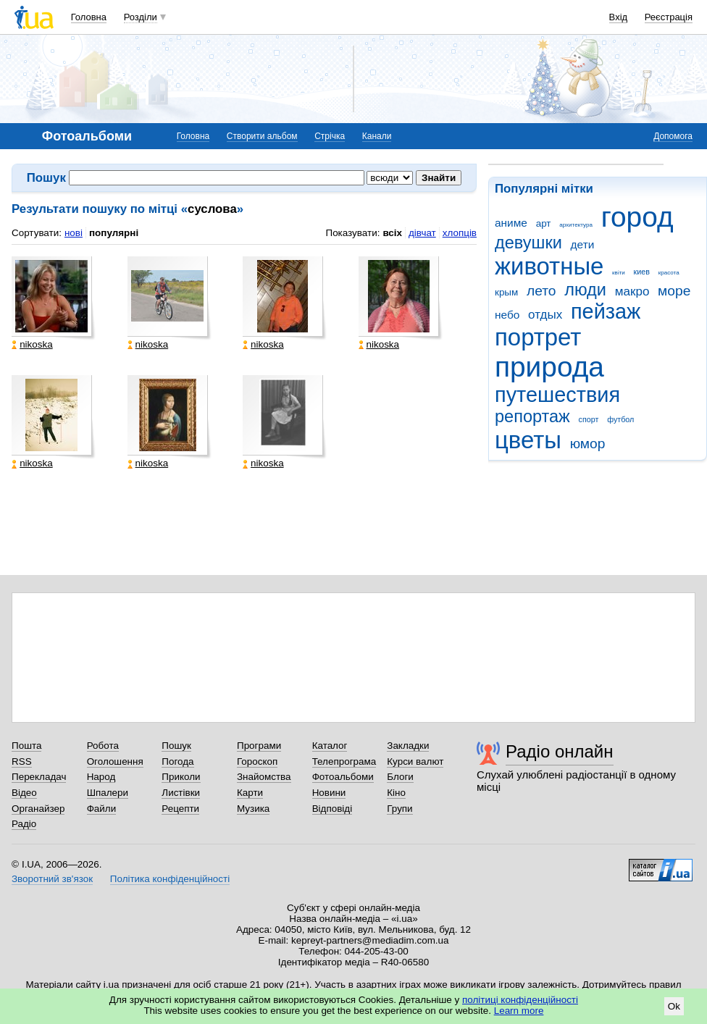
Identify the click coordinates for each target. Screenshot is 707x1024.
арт (543, 223)
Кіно (396, 792)
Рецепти (180, 808)
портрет (538, 337)
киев (642, 271)
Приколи (181, 776)
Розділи (140, 17)
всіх (392, 232)
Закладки (408, 745)
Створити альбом (262, 136)
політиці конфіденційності (520, 999)
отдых (545, 315)
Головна (88, 17)
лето (541, 290)
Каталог (330, 745)
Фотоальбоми (343, 776)
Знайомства (264, 776)
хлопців (460, 232)
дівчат (422, 232)
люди (585, 289)
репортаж (532, 416)
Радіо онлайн (560, 751)
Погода (177, 761)
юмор (588, 443)
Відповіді (332, 808)
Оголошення (115, 761)
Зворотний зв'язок (52, 878)
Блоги (400, 776)
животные (549, 266)
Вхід (618, 17)
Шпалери (107, 792)
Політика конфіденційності (170, 878)
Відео (24, 792)
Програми (259, 745)
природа (549, 366)
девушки (528, 242)
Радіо (24, 823)
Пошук (176, 745)
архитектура (576, 225)
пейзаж (605, 311)
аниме (511, 223)
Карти (250, 792)
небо (507, 315)
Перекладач (39, 776)
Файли (102, 808)
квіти (618, 272)
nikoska (32, 344)
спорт (589, 419)
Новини (329, 792)
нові (73, 232)
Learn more (519, 1010)
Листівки (181, 792)
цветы (528, 440)
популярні (113, 232)
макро (632, 291)
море (674, 290)
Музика (253, 808)
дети (583, 244)
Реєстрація (669, 17)
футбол (620, 419)
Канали (377, 136)
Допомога (673, 136)
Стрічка (329, 136)
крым (506, 292)
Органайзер (38, 808)
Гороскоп (257, 761)
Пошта (26, 745)
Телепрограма (344, 761)
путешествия (557, 394)
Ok (674, 1006)
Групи (399, 808)
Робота (103, 745)
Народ (101, 776)
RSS (22, 761)
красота (668, 272)
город (637, 216)
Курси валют (415, 761)
